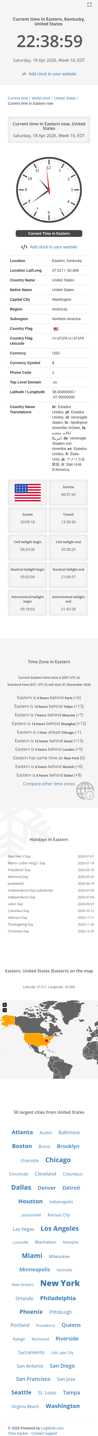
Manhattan (45, 1242)
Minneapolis (34, 1269)
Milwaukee (59, 1256)
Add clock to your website (52, 74)
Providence (45, 1325)
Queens (71, 1324)
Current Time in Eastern (49, 233)
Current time (18, 98)
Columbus (73, 1174)
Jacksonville (31, 1214)
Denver (47, 1187)
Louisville (20, 1242)
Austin (45, 1133)
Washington (63, 1406)
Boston (22, 1146)
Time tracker (18, 1433)
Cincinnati (18, 1174)
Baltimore (69, 1132)
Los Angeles (60, 1228)
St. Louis (47, 1392)
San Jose (66, 1379)
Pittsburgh (60, 1312)
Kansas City (59, 1215)
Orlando (25, 1298)
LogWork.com (52, 1428)
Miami (32, 1255)
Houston (30, 1201)
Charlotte (30, 1161)
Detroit (71, 1187)
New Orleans (23, 1284)
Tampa (71, 1392)
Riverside (67, 1338)
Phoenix (31, 1311)
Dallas (21, 1187)
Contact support (44, 1433)
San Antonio (30, 1366)
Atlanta (22, 1132)
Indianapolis (61, 1202)
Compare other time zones (49, 784)
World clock (41, 98)
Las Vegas (23, 1229)
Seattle (21, 1392)
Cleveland (45, 1174)
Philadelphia (58, 1298)
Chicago (58, 1159)
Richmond (40, 1339)
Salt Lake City (62, 1352)
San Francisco (33, 1378)
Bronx (44, 1146)
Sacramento (31, 1352)
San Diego (62, 1365)
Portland (20, 1325)
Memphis (71, 1242)
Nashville (64, 1269)
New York (60, 1283)
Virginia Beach (25, 1406)
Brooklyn (68, 1146)
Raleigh (19, 1339)
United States (65, 98)
